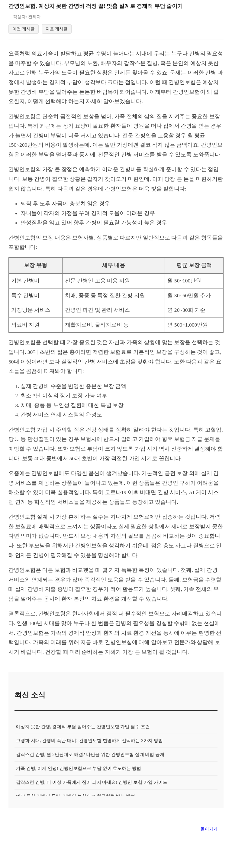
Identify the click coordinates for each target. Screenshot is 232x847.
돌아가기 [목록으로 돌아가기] (209, 830)
